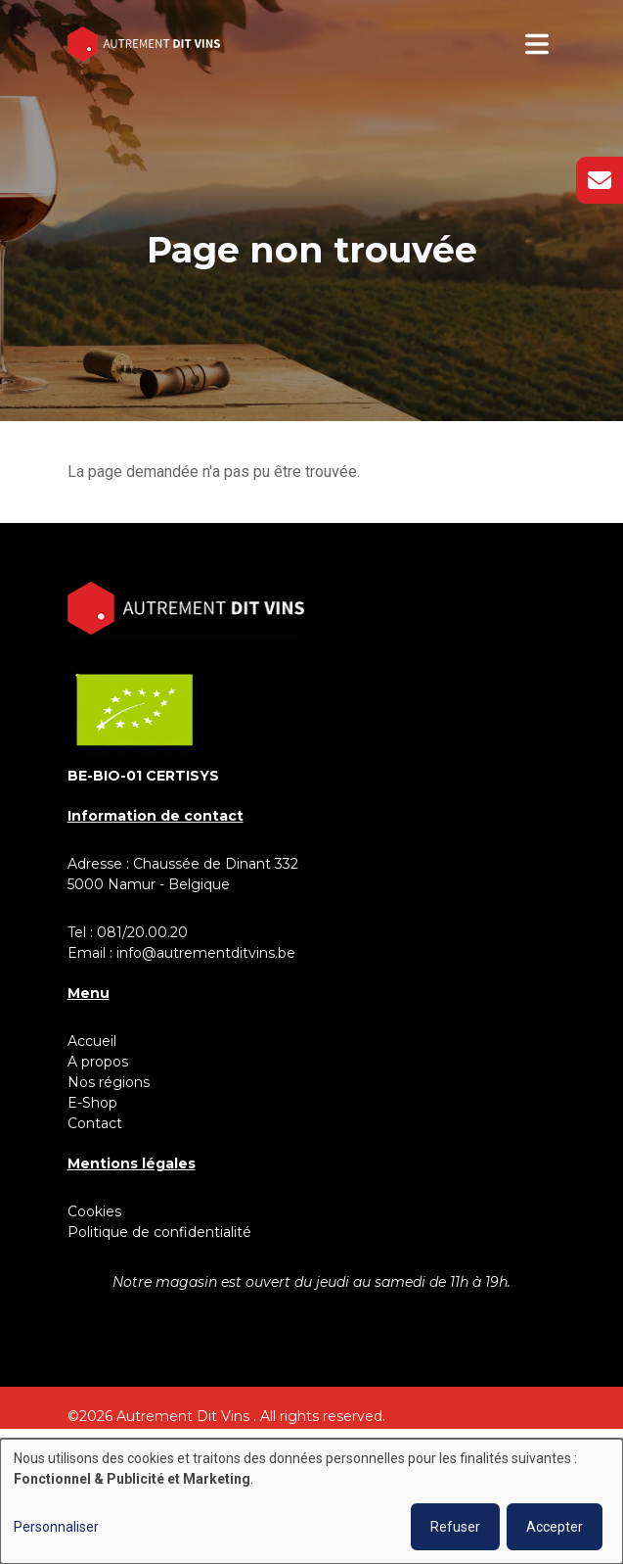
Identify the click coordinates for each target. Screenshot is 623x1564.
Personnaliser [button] (56, 1527)
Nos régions (108, 1082)
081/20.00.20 (142, 932)
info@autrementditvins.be (205, 953)
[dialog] (311, 1501)
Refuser (455, 1527)
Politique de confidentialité (159, 1232)
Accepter (554, 1527)
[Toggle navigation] (536, 44)
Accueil (91, 1041)
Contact (94, 1123)
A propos (97, 1061)
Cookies (94, 1211)
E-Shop (94, 1103)
